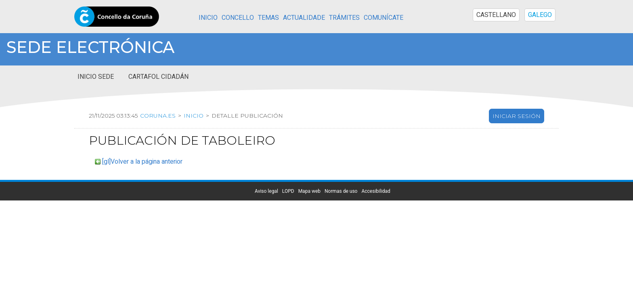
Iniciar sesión (517, 147)
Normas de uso (341, 223)
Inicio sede (96, 108)
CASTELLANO (496, 15)
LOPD (288, 223)
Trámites (344, 18)
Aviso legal (266, 223)
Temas (268, 18)
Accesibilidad (375, 223)
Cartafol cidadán (158, 108)
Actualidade (304, 18)
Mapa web (309, 223)
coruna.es (158, 147)
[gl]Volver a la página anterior (142, 193)
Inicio (208, 18)
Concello (238, 18)
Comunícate (383, 18)
